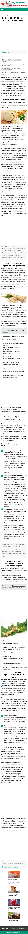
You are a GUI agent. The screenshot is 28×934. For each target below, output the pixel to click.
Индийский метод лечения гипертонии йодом (13, 895)
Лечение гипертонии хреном (9, 57)
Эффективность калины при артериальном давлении (14, 909)
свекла (3, 685)
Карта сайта (5, 928)
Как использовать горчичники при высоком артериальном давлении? (13, 881)
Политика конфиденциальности (18, 928)
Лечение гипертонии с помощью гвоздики (13, 921)
